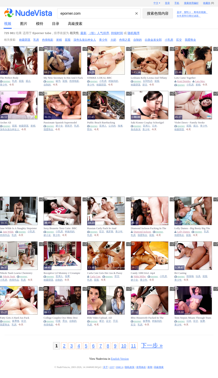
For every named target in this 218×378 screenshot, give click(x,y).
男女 (64, 321)
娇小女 (59, 126)
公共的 (112, 126)
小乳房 (169, 39)
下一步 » (152, 345)
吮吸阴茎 (24, 39)
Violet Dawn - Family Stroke (189, 122)
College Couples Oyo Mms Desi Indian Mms (61, 317)
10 (123, 345)
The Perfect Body (9, 77)
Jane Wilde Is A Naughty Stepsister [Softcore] (18, 228)
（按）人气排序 (98, 33)
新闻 (149, 367)
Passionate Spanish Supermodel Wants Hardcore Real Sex (60, 122)
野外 (89, 129)
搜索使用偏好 (191, 3)
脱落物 (190, 276)
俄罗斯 (109, 231)
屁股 (68, 39)
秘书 (58, 81)
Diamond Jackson (142, 231)
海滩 (120, 126)
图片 (23, 24)
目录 (55, 24)
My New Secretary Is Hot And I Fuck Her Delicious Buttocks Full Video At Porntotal (63, 77)
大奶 (113, 39)
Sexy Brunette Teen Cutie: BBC (60, 228)
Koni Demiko (183, 81)
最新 (83, 33)
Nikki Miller (140, 276)
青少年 (103, 39)
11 (133, 345)
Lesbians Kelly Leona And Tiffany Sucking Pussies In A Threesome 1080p (149, 77)
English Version (120, 358)
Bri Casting (180, 272)
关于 (105, 367)
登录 (167, 3)
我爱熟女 (190, 39)
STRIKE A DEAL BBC (99, 77)
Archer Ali (5, 122)
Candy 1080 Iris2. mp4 (143, 272)
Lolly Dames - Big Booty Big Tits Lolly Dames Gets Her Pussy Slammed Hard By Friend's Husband (193, 228)
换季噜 (15, 321)
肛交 (179, 39)
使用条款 (141, 367)
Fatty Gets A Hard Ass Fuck (14, 317)
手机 (176, 3)
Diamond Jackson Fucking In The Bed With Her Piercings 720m (148, 228)
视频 (7, 24)
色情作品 (5, 235)
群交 (144, 84)
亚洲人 (102, 126)
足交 (108, 321)
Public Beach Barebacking (101, 122)
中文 (156, 3)
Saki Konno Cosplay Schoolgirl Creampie (147, 122)
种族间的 (113, 81)
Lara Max (200, 81)
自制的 (137, 39)
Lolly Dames (183, 231)
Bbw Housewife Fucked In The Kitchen (147, 317)
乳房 (36, 39)
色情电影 (47, 39)
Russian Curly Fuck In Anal (101, 228)
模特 (39, 24)
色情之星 (124, 39)
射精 (59, 39)
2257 (112, 367)
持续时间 (117, 33)
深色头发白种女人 (85, 39)
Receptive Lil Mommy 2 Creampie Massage (62, 273)
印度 (58, 321)
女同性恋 (147, 81)
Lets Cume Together (185, 77)
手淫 (115, 321)
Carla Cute (95, 276)
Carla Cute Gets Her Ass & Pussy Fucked (104, 273)
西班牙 (68, 126)
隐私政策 (129, 367)
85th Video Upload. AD (99, 317)
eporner (6, 81)
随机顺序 (134, 33)
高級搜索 (75, 24)
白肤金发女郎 (153, 39)
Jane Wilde (8, 231)
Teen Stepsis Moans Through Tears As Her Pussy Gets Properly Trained (193, 317)
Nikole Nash (9, 276)
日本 (154, 126)
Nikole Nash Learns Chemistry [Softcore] (16, 273)
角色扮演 (135, 129)
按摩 (67, 276)
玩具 (198, 276)
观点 (28, 81)
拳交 (101, 321)
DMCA (119, 367)
